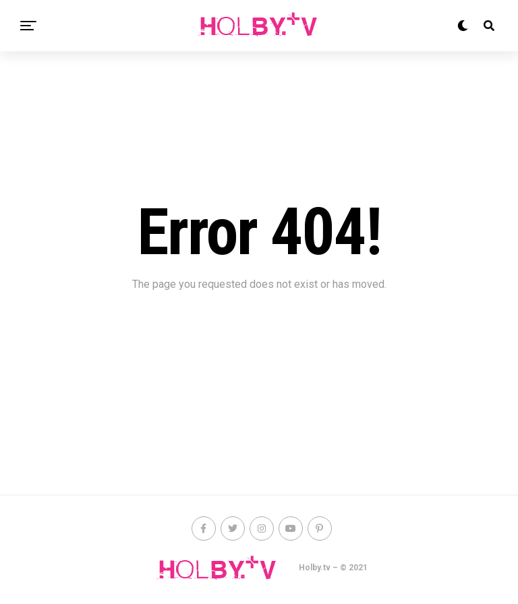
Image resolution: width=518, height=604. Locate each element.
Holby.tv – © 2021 (333, 567)
